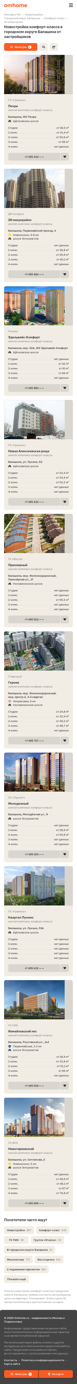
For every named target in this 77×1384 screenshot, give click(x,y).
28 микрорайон (38, 220)
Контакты (10, 1360)
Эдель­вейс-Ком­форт (38, 337)
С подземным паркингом (26, 1269)
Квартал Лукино (38, 917)
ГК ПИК (16, 1240)
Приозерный (38, 565)
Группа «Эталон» (47, 1240)
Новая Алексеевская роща (38, 451)
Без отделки (49, 1259)
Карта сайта (12, 1363)
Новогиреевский (38, 1149)
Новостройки (19, 1230)
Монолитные (18, 1259)
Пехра (38, 106)
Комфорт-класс (52, 1230)
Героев (38, 682)
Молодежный (38, 803)
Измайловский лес (38, 1031)
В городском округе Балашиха (29, 1249)
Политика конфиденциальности (42, 1360)
